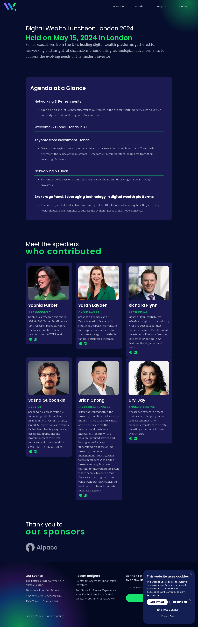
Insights (161, 6)
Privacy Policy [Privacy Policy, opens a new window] (168, 616)
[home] (9, 6)
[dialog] (169, 597)
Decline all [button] (180, 602)
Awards (139, 6)
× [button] (190, 574)
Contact (184, 6)
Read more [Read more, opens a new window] (153, 595)
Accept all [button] (157, 602)
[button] (117, 6)
